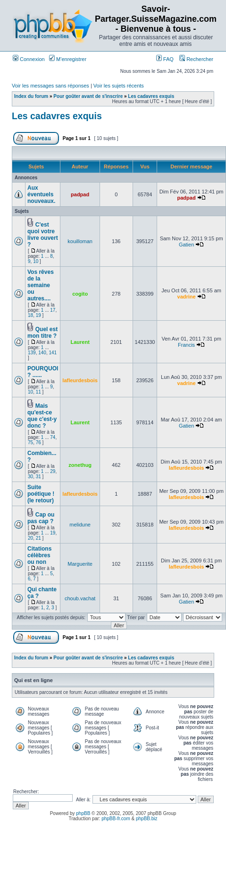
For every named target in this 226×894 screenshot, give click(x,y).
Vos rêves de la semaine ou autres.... (40, 285)
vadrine (186, 296)
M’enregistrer (67, 59)
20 (30, 538)
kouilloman (79, 241)
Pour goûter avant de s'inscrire (88, 96)
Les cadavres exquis (151, 96)
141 (53, 352)
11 (38, 391)
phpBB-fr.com (115, 818)
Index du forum (31, 96)
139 (32, 352)
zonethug (80, 465)
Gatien (186, 244)
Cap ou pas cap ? (40, 518)
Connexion (29, 59)
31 (38, 476)
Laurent (79, 342)
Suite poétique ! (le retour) (40, 494)
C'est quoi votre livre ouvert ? (42, 234)
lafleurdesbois (80, 380)
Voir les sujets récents (118, 85)
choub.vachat (80, 598)
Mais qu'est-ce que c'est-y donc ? (42, 416)
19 (38, 315)
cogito (80, 294)
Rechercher (196, 59)
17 (52, 310)
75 (30, 442)
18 (30, 315)
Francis (186, 345)
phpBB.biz (147, 818)
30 (30, 476)
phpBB (83, 813)
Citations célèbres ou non (39, 555)
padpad (80, 194)
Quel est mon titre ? (42, 332)
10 (35, 261)
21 (38, 538)
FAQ (165, 59)
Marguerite (79, 564)
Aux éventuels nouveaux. (41, 194)
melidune (80, 524)
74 (52, 437)
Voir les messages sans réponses (50, 85)
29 (52, 471)
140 (42, 352)
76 (38, 442)
